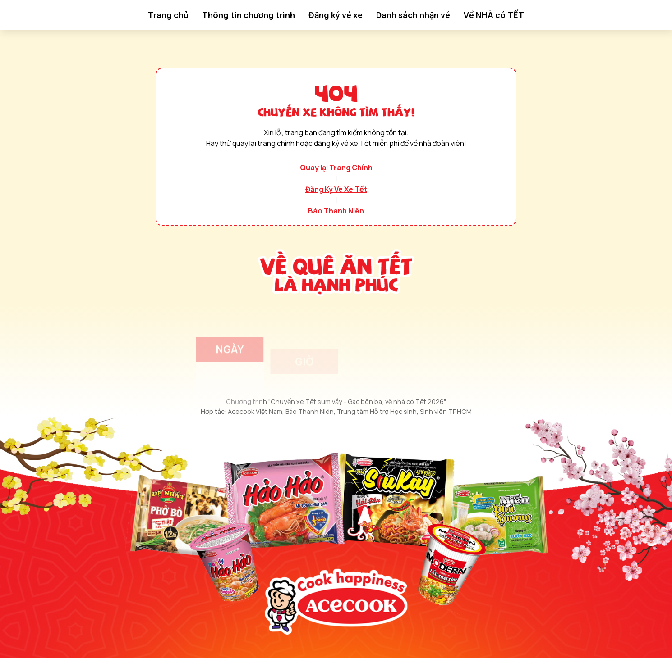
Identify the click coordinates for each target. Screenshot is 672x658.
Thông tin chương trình (248, 14)
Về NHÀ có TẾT (494, 14)
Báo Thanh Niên (336, 211)
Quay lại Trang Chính (336, 167)
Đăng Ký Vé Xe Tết (336, 189)
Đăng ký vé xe (335, 14)
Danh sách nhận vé (413, 14)
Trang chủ (168, 14)
